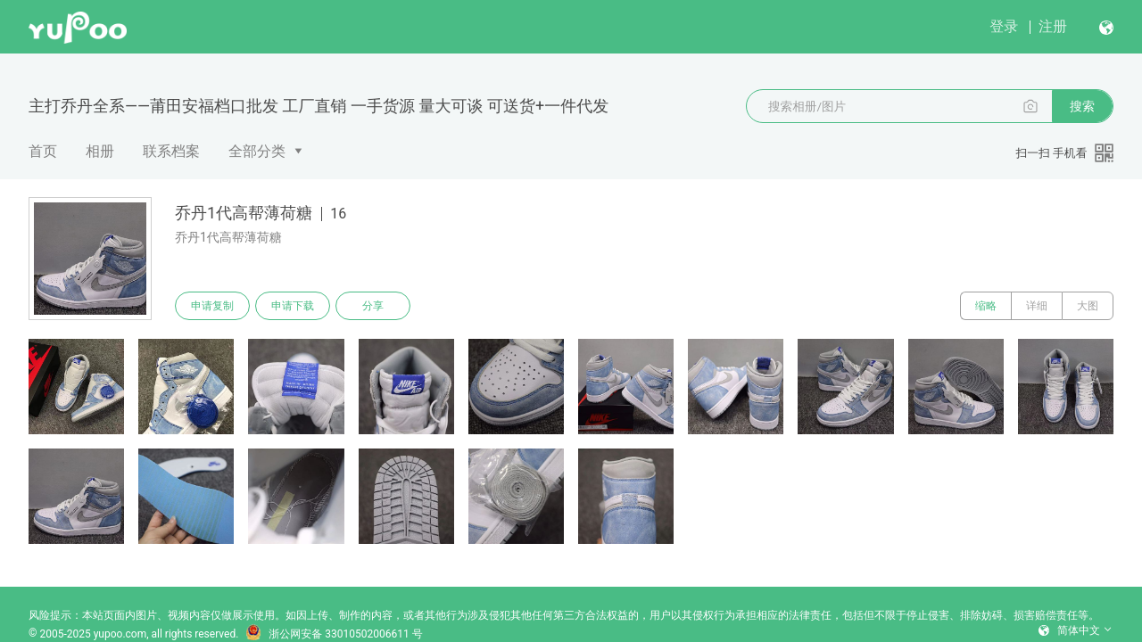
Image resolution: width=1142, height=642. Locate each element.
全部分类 (257, 151)
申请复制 (212, 306)
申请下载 (292, 306)
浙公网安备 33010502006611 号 (333, 634)
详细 (1036, 306)
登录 (1003, 26)
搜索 (1082, 106)
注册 (1053, 26)
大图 (1087, 306)
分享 (373, 306)
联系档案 (171, 151)
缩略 (986, 306)
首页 (43, 151)
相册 (100, 151)
